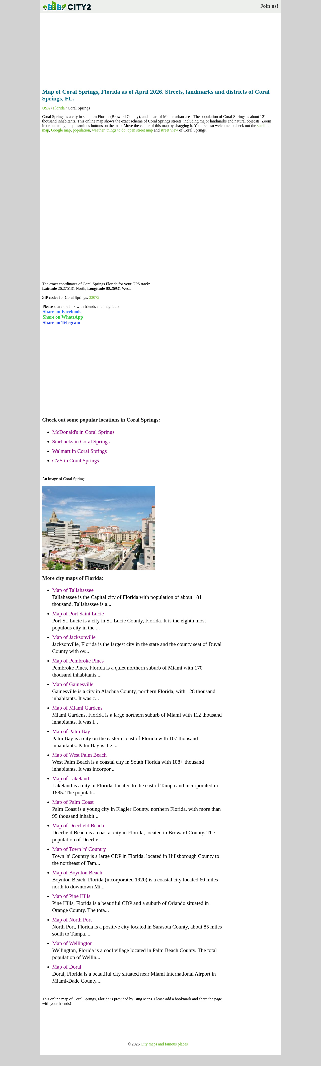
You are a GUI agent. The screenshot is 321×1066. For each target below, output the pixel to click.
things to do (116, 130)
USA (46, 108)
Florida (59, 108)
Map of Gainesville (73, 684)
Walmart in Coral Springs (79, 451)
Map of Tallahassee (73, 590)
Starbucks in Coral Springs (81, 442)
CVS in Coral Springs (75, 461)
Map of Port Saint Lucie (78, 614)
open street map (140, 130)
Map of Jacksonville (74, 637)
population (81, 130)
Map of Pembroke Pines (78, 661)
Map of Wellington (72, 943)
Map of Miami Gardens (77, 708)
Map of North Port (72, 920)
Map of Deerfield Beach (78, 826)
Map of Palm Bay (71, 731)
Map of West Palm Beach (79, 755)
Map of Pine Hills (71, 896)
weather (98, 130)
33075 (94, 297)
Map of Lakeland (70, 778)
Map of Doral (66, 967)
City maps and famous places (164, 1044)
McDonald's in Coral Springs (83, 432)
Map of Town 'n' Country (79, 849)
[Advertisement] (160, 49)
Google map (61, 130)
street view (169, 130)
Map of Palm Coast (73, 802)
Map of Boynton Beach (77, 873)
